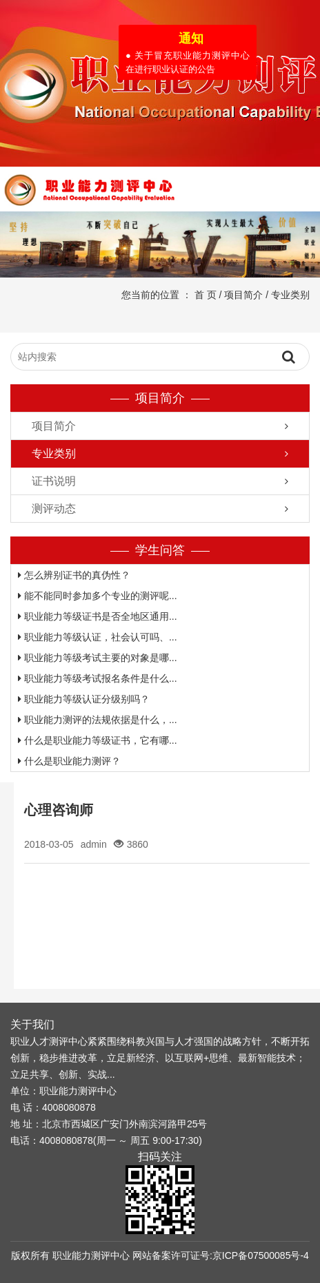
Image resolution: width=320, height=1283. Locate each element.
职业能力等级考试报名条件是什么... (97, 678)
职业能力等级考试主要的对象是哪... (97, 657)
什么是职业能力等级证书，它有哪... (97, 740)
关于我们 (32, 1024)
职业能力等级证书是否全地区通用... (97, 616)
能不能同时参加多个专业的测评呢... (97, 595)
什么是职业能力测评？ (69, 760)
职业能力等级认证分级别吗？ (84, 699)
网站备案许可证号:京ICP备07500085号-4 (220, 1255)
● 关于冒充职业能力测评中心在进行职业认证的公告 (186, 61)
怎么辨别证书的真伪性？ (74, 575)
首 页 (205, 294)
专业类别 (290, 294)
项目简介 (243, 294)
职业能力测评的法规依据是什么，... (97, 719)
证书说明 (54, 481)
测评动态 (54, 508)
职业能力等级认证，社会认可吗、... (97, 637)
